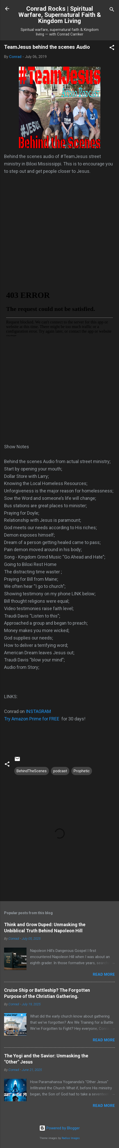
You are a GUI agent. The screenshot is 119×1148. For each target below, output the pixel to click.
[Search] (112, 10)
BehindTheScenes (32, 771)
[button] (112, 48)
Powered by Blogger (59, 1128)
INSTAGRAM (38, 711)
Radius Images (71, 1138)
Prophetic (82, 771)
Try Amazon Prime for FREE (31, 718)
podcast (60, 771)
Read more (104, 974)
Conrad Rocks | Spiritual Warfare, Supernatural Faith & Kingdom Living (59, 15)
